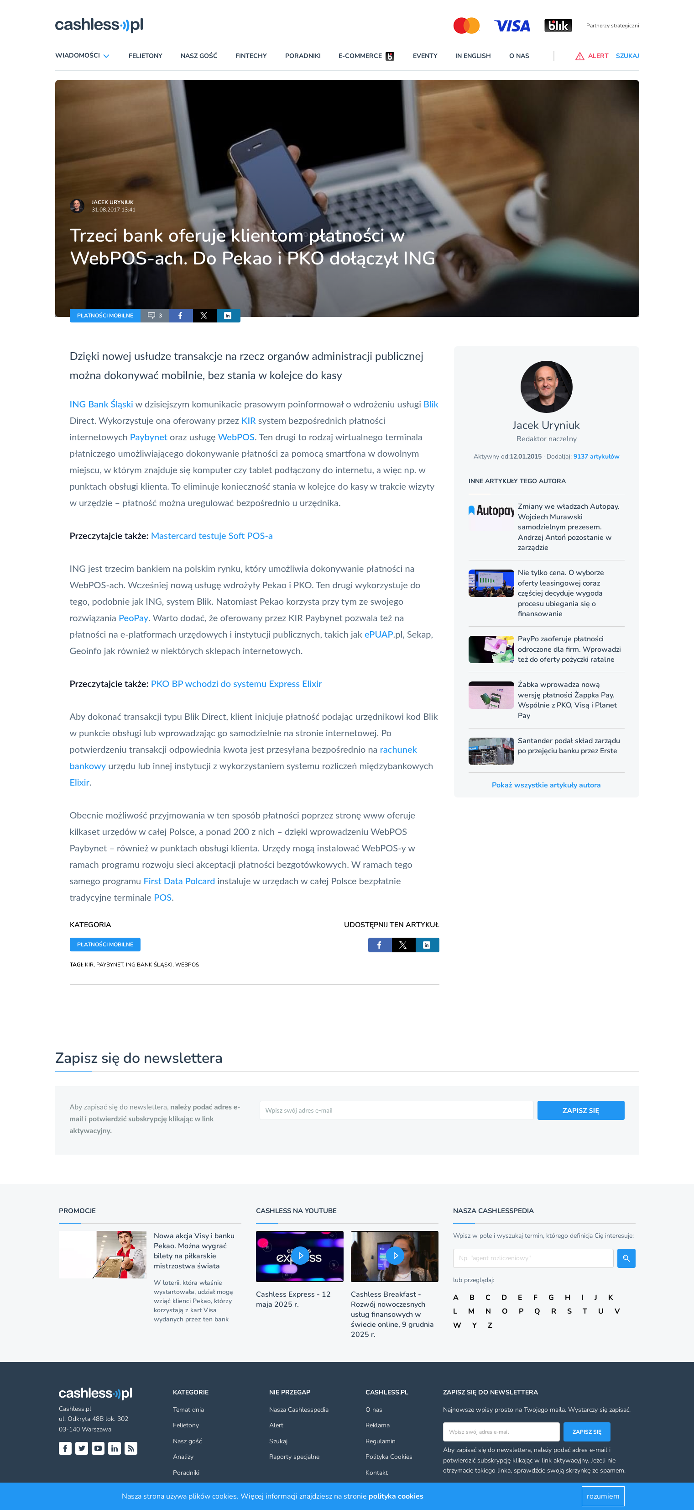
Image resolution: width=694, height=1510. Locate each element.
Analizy (183, 1456)
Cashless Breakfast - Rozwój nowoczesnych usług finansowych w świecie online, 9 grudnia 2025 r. (392, 1314)
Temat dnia (188, 1409)
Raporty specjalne (294, 1456)
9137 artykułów (597, 456)
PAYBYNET (109, 964)
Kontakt (376, 1472)
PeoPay (133, 617)
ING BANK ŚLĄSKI (149, 964)
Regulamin (380, 1441)
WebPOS (236, 436)
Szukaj (278, 1441)
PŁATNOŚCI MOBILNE (105, 315)
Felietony (145, 56)
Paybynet (148, 436)
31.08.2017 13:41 (114, 209)
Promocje (77, 1210)
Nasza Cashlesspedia (299, 1409)
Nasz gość (199, 56)
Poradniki (303, 56)
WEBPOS (187, 964)
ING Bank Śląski (101, 403)
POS (163, 897)
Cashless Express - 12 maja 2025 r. (293, 1299)
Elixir (79, 781)
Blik (430, 403)
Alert (276, 1425)
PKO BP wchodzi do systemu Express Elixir (236, 683)
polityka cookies (396, 1496)
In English (473, 56)
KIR (248, 420)
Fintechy (251, 56)
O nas (519, 56)
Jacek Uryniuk (113, 202)
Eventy (425, 56)
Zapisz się (587, 1432)
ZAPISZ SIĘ (581, 1110)
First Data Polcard (179, 880)
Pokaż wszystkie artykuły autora (546, 785)
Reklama (377, 1425)
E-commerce (360, 56)
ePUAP (379, 633)
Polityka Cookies (388, 1456)
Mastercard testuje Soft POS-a (212, 535)
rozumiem (603, 1496)
